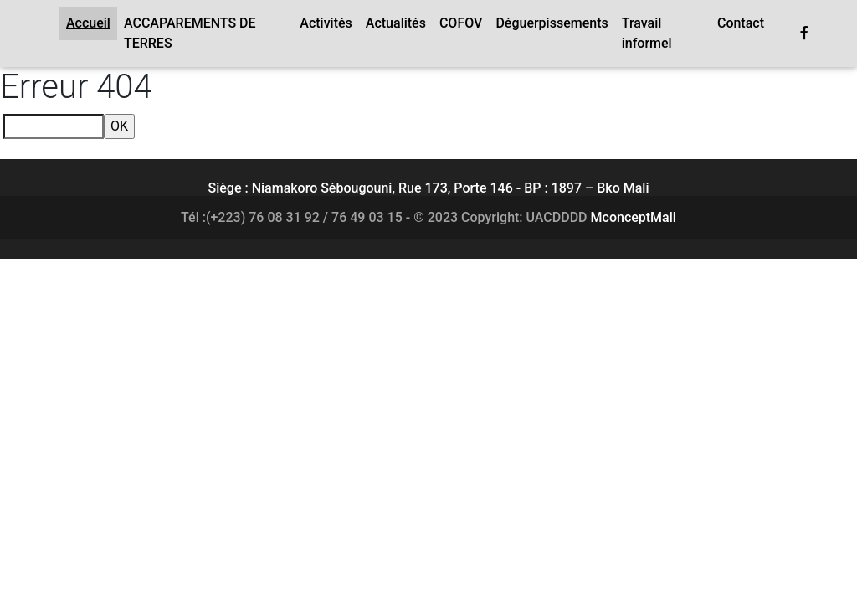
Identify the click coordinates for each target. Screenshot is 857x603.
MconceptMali (633, 217)
